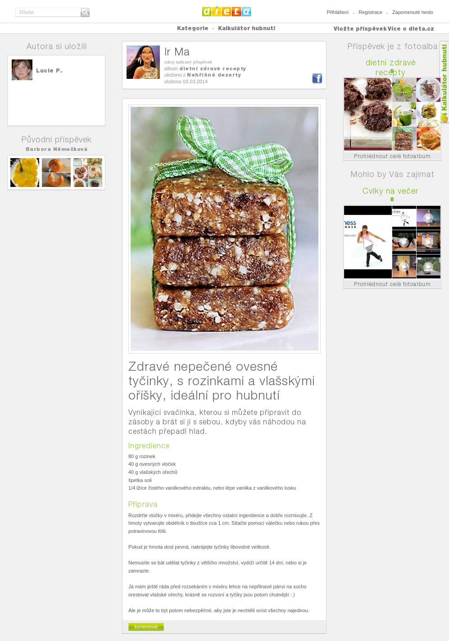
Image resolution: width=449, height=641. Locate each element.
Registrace (370, 12)
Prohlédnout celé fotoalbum (392, 156)
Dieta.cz (226, 11)
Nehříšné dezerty (214, 75)
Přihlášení (338, 12)
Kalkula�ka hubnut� (444, 82)
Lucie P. (49, 70)
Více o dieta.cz (411, 28)
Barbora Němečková (57, 149)
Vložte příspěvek (360, 28)
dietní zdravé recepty (212, 68)
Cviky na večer (391, 190)
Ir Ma (177, 51)
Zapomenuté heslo (412, 12)
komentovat (146, 626)
